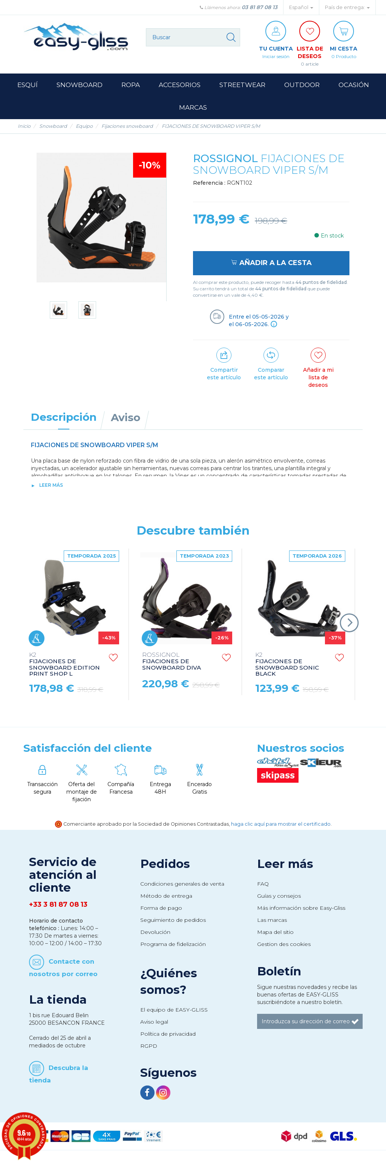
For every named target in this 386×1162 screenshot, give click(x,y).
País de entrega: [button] (347, 7)
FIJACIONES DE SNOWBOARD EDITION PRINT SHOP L (64, 665)
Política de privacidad (168, 1033)
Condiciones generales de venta (182, 883)
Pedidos (165, 864)
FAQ (263, 883)
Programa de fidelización (173, 944)
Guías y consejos (279, 895)
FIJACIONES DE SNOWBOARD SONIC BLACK (287, 665)
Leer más (51, 485)
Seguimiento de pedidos (173, 920)
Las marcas (272, 920)
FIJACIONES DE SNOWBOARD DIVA (171, 661)
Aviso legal (154, 1021)
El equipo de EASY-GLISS (174, 1009)
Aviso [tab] (125, 417)
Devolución (155, 932)
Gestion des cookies (284, 944)
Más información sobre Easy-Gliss (301, 907)
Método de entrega (166, 895)
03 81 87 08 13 (259, 7)
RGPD (148, 1045)
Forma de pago (161, 907)
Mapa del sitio (275, 932)
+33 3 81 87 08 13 (58, 904)
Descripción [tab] (63, 417)
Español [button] (301, 7)
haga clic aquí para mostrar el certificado (281, 824)
